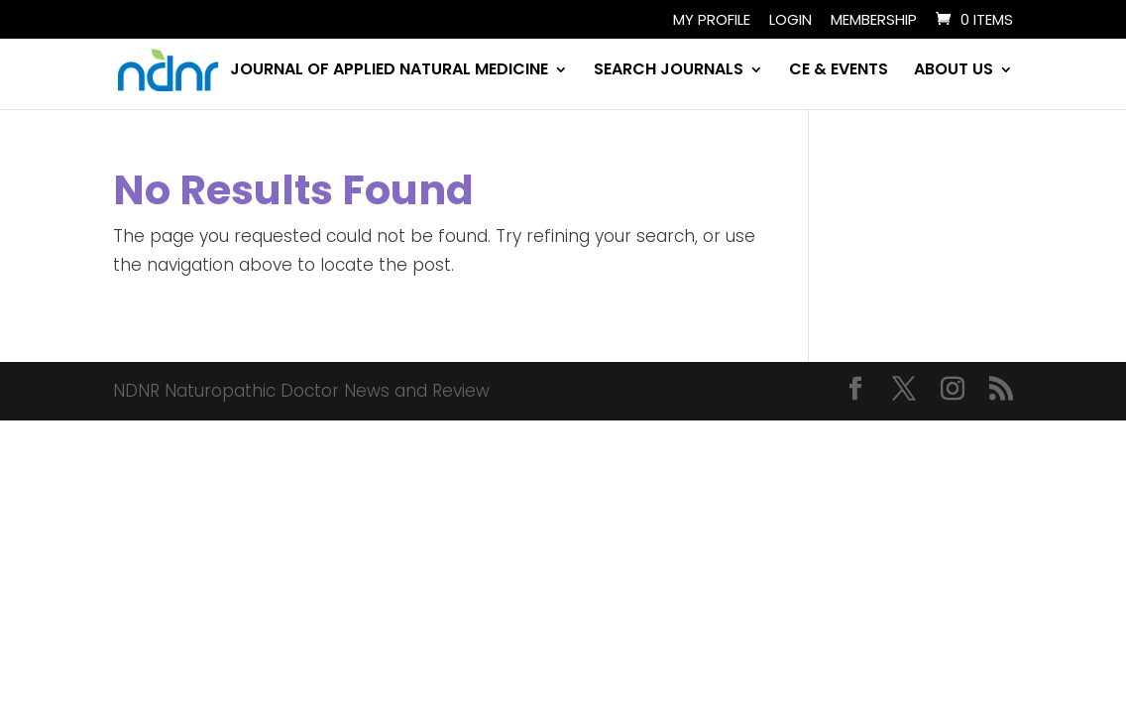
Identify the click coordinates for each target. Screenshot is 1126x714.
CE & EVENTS (838, 71)
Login (790, 21)
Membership (874, 21)
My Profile (711, 21)
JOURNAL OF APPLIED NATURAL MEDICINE (389, 71)
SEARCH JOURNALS (668, 71)
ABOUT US (953, 71)
